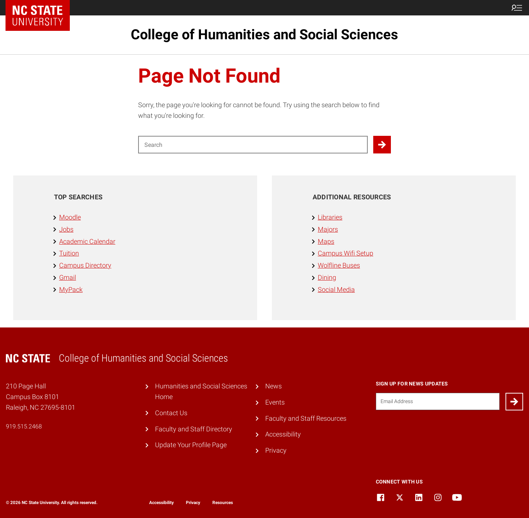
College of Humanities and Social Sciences (264, 34)
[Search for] (253, 144)
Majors (328, 229)
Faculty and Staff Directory (193, 429)
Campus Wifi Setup (345, 253)
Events (275, 402)
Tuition (69, 253)
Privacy (276, 450)
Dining (327, 277)
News (273, 386)
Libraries (330, 217)
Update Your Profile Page (191, 445)
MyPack (71, 289)
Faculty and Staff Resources (305, 418)
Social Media (336, 289)
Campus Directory (85, 265)
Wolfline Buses (339, 265)
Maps (326, 241)
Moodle (70, 217)
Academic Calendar (87, 241)
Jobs (66, 229)
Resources (222, 502)
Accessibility (283, 434)
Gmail (67, 277)
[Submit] (514, 401)
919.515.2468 (24, 426)
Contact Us (171, 413)
